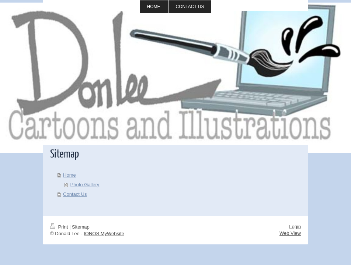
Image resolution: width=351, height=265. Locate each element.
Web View (290, 233)
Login (295, 226)
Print (59, 227)
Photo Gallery (85, 184)
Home (69, 175)
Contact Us (75, 194)
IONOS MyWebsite (104, 233)
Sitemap (81, 227)
